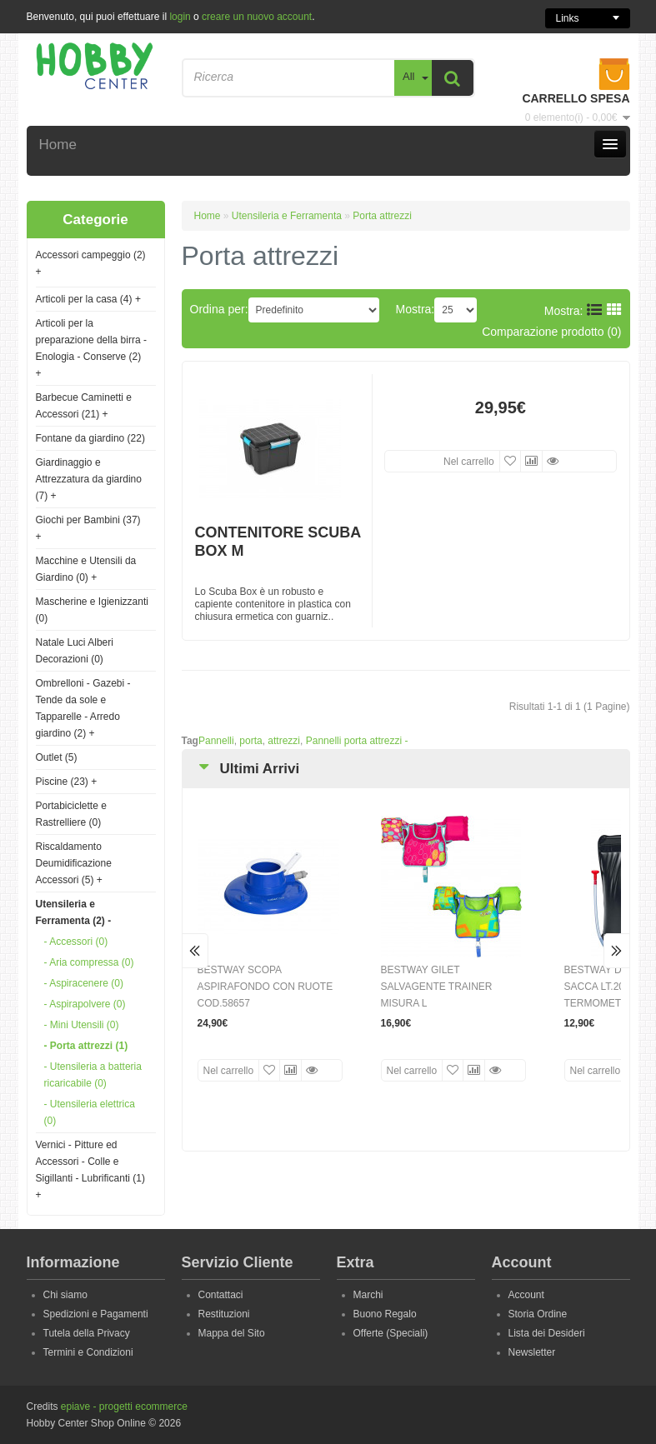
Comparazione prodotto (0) (551, 331)
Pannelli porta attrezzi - (357, 741)
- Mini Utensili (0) (81, 1025)
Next (616, 950)
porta (250, 741)
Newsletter (532, 1352)
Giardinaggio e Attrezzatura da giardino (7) (89, 479)
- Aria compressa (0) (89, 962)
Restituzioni (224, 1314)
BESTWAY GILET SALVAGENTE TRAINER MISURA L (437, 986)
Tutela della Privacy (86, 1333)
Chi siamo (65, 1295)
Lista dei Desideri (546, 1333)
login (179, 16)
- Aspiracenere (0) (83, 983)
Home (207, 216)
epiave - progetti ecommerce (124, 1406)
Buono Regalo (385, 1314)
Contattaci (220, 1295)
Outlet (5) (57, 757)
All (408, 76)
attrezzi (284, 741)
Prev (195, 950)
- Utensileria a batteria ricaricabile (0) (93, 1075)
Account (526, 1295)
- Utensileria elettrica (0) (89, 1112)
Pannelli (216, 741)
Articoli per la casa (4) (88, 299)
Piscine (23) (67, 781)
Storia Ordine (538, 1314)
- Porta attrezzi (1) (86, 1046)
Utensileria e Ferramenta (287, 216)
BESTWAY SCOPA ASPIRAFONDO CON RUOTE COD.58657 (265, 986)
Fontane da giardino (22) (90, 438)
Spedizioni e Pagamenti (95, 1314)
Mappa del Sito (231, 1333)
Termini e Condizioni (88, 1352)
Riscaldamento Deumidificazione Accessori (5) (74, 863)
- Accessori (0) (76, 941)
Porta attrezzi (382, 216)
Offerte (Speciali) (390, 1333)
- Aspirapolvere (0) (85, 1004)
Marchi (368, 1295)
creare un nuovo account (257, 16)
